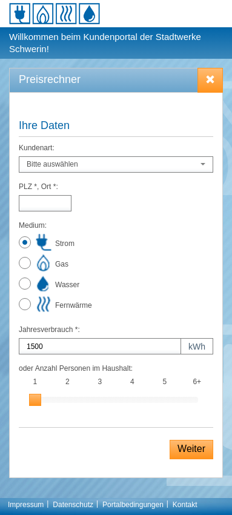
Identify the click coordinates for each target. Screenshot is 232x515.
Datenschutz (73, 504)
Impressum (26, 504)
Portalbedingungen (133, 504)
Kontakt (185, 504)
